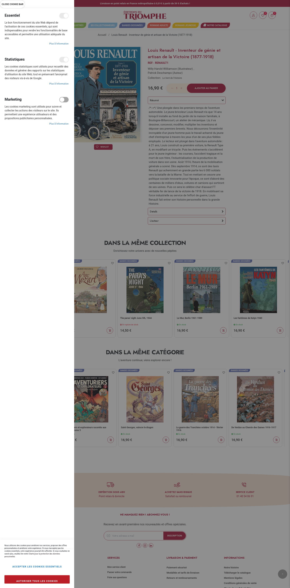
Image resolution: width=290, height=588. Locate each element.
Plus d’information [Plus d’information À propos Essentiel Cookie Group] (59, 43)
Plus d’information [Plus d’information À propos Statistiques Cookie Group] (59, 83)
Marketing (64, 99)
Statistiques (64, 59)
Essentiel (64, 15)
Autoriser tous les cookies (37, 581)
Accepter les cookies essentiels (37, 566)
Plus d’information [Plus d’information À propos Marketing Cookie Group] (59, 124)
